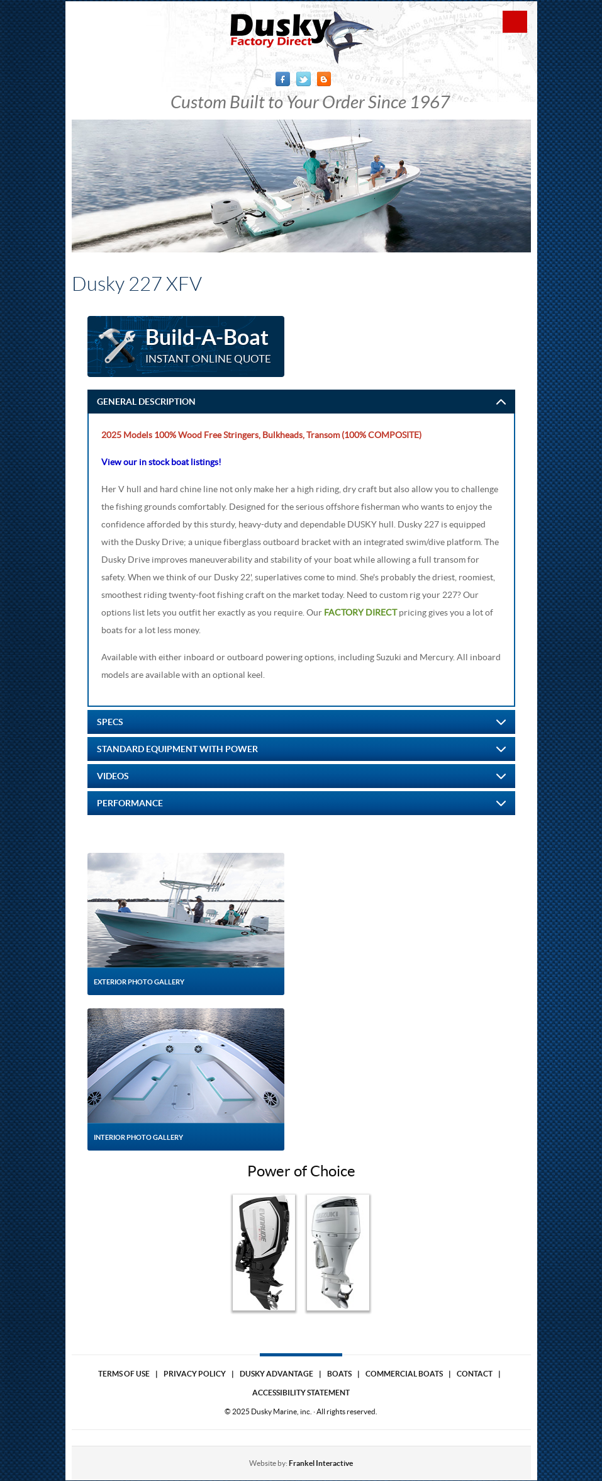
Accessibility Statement (301, 1392)
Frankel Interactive (321, 1463)
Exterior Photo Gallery (139, 982)
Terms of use (124, 1374)
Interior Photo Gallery (138, 1137)
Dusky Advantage (276, 1374)
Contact (475, 1374)
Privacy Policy (195, 1374)
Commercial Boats (404, 1374)
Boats (339, 1374)
